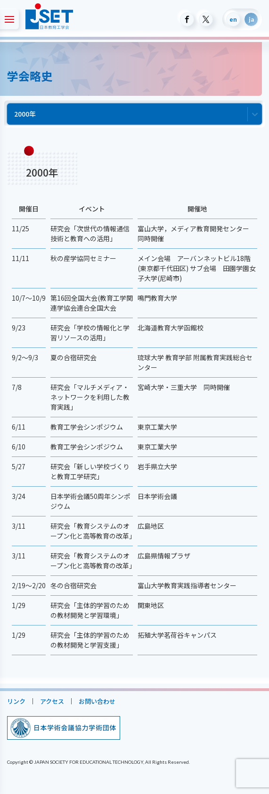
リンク (16, 701)
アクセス (52, 701)
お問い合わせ (97, 701)
